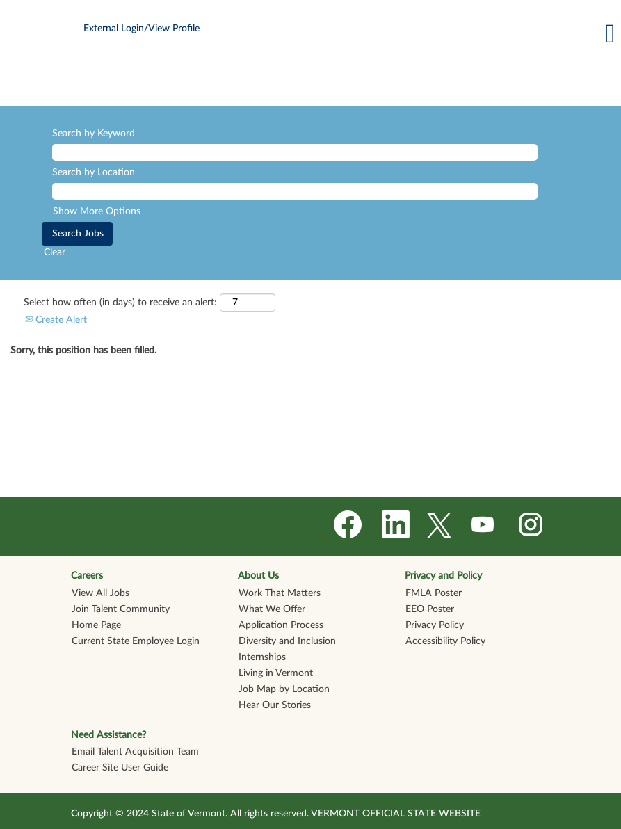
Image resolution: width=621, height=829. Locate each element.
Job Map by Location (284, 689)
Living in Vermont (276, 673)
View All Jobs (100, 593)
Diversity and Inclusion (287, 641)
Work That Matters (280, 593)
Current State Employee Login (136, 641)
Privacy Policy (434, 625)
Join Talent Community (121, 609)
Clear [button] (54, 252)
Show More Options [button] (96, 211)
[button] (414, 34)
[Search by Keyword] (295, 152)
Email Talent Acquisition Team (135, 752)
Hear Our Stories (275, 705)
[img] (310, 81)
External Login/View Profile (141, 28)
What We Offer (272, 609)
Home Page (96, 625)
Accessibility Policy (445, 641)
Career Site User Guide (120, 768)
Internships (262, 657)
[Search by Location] (295, 191)
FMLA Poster (433, 593)
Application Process (281, 625)
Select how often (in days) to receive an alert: (120, 302)
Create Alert (55, 320)
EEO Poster (429, 609)
